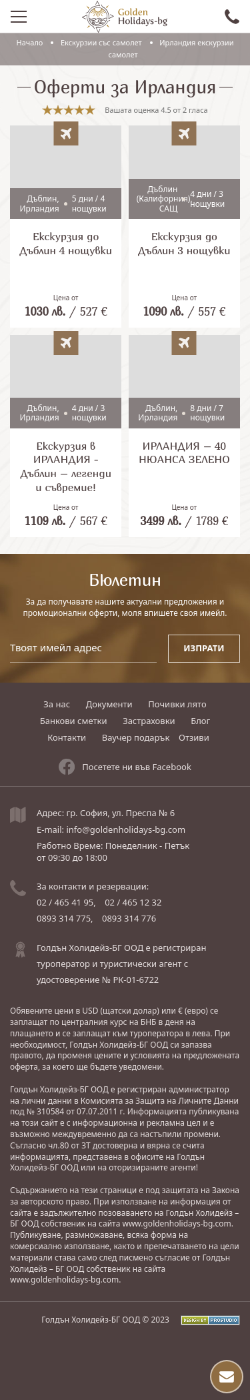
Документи (109, 704)
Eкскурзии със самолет (101, 42)
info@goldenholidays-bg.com (125, 829)
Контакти (66, 737)
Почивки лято (177, 704)
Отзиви (194, 737)
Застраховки (149, 721)
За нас (56, 704)
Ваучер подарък (136, 737)
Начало (30, 42)
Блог (200, 721)
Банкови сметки (73, 721)
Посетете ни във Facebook (125, 767)
